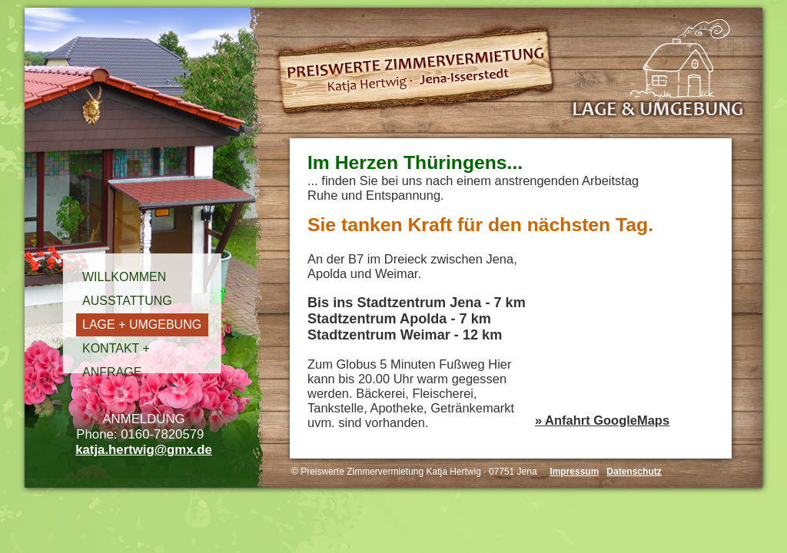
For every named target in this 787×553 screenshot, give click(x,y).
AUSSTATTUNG (127, 300)
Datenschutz (633, 471)
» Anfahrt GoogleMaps (602, 420)
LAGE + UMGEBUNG (141, 324)
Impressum (574, 471)
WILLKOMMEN (124, 276)
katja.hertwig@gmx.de (143, 449)
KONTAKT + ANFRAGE (116, 351)
